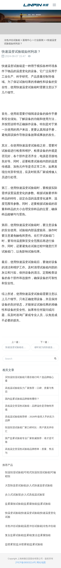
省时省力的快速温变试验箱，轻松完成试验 (46, 347)
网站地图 (41, 562)
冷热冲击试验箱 (12, 40)
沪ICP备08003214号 (25, 562)
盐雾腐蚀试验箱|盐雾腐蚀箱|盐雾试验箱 (28, 503)
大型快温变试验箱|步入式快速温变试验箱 (29, 485)
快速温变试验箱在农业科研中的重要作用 (17, 347)
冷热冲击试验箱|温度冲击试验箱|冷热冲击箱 (30, 526)
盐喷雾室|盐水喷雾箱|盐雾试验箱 (24, 544)
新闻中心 (27, 40)
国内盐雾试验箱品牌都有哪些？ (22, 398)
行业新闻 (38, 40)
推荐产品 (7, 465)
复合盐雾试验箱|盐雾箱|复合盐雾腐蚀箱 (28, 535)
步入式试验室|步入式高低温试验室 (25, 494)
